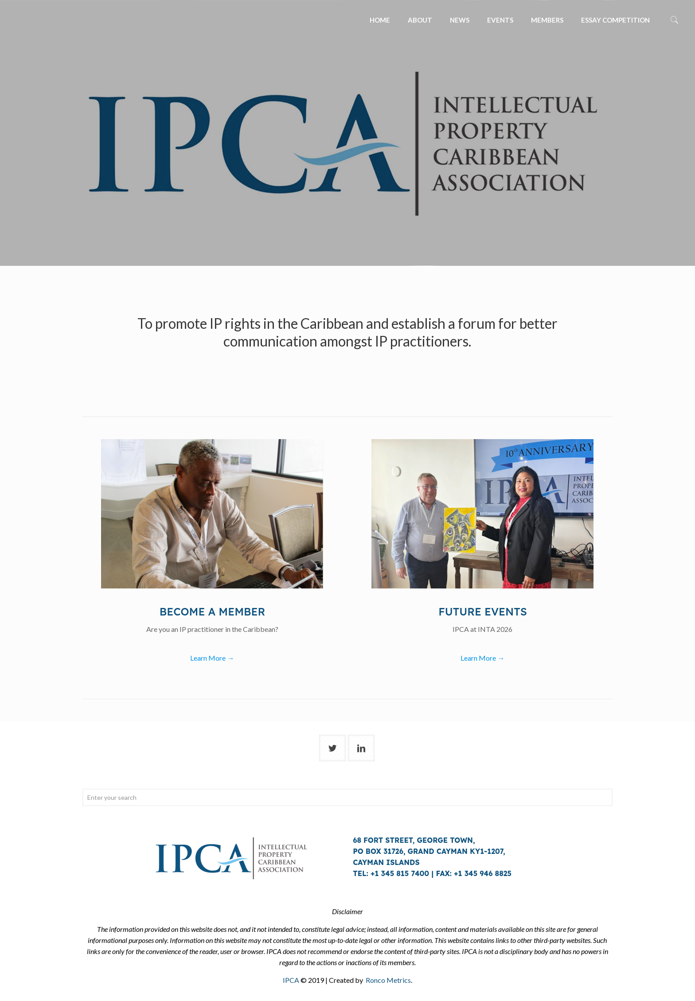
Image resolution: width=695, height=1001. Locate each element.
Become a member (213, 611)
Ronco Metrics (388, 980)
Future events (482, 611)
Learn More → (212, 658)
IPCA (291, 980)
